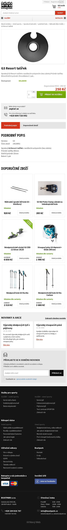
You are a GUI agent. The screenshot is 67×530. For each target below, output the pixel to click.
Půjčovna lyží (41, 406)
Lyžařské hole (42, 24)
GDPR (5, 458)
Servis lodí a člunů (9, 400)
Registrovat (55, 2)
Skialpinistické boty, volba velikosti (49, 428)
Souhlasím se (20, 379)
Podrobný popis (10, 125)
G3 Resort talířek (7, 26)
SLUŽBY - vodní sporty (10, 397)
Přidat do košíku (51, 94)
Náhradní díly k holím (56, 24)
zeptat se (14, 108)
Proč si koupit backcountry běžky (48, 437)
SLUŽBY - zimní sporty (43, 397)
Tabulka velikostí (9, 464)
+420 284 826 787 (13, 511)
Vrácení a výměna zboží (11, 455)
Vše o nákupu (8, 452)
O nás (39, 455)
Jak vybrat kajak (9, 437)
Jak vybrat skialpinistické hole (47, 431)
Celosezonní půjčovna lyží (46, 403)
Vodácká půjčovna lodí (11, 403)
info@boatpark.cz (49, 511)
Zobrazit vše (41, 412)
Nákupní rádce (8, 420)
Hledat (60, 13)
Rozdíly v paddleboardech (12, 431)
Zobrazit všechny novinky (55, 318)
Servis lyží (40, 400)
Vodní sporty (6, 424)
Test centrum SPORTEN (45, 409)
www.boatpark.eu (60, 514)
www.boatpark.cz (47, 514)
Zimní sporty (17, 24)
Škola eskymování (9, 406)
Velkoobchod (41, 458)
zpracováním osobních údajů (26, 379)
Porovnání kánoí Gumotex (12, 434)
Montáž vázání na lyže (44, 434)
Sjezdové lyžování (29, 24)
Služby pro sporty (9, 392)
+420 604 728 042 (18, 115)
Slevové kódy (8, 461)
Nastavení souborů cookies (13, 468)
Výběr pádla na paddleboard (13, 428)
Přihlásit (46, 2)
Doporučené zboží (30, 125)
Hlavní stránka (6, 24)
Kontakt (40, 452)
